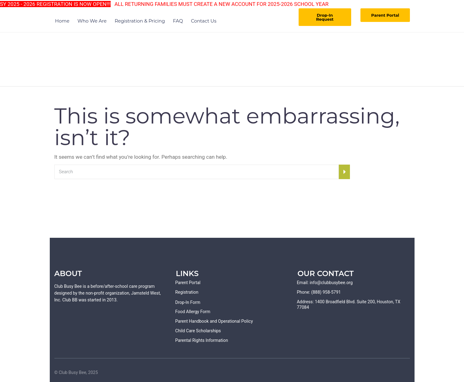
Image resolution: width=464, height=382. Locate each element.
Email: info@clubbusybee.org (325, 282)
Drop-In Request (325, 17)
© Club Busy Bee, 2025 (76, 372)
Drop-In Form (187, 302)
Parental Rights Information (201, 340)
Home (62, 21)
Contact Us (203, 21)
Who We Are (92, 21)
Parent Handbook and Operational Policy (214, 321)
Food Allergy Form (192, 311)
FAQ (178, 21)
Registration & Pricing (140, 21)
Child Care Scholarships (198, 330)
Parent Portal (385, 15)
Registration (186, 292)
